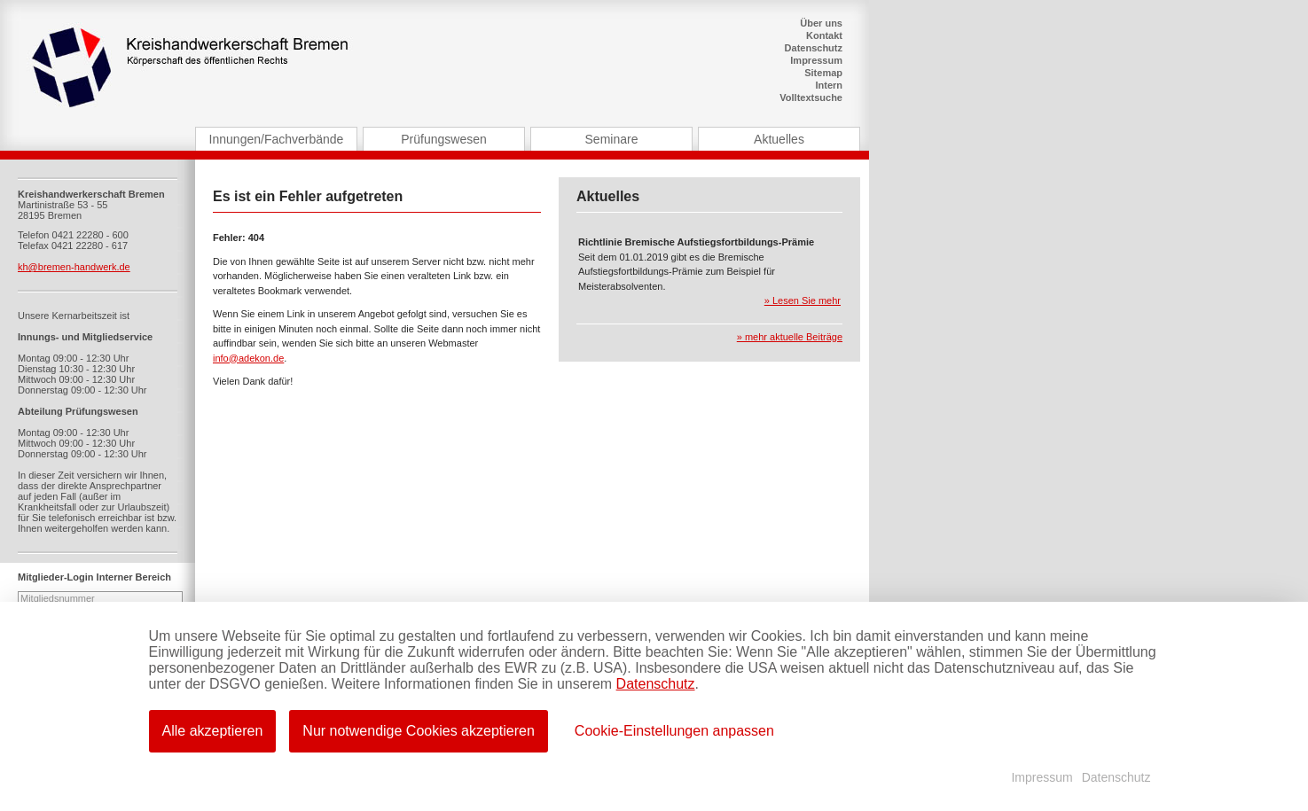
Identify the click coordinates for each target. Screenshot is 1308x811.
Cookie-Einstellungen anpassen (674, 730)
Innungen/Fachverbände (276, 139)
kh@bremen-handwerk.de (74, 266)
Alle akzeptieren (212, 730)
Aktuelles (779, 139)
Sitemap (823, 72)
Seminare (611, 139)
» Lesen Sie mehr (802, 300)
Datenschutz (813, 48)
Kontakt (824, 35)
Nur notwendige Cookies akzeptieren (418, 730)
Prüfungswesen (444, 139)
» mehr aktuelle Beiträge (789, 336)
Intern (828, 85)
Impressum (816, 60)
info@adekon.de (248, 358)
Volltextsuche (810, 97)
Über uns (821, 23)
